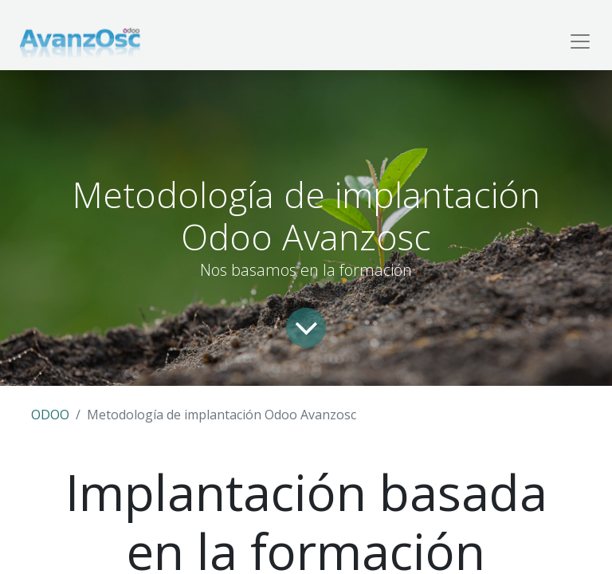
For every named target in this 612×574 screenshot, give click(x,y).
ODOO (50, 414)
